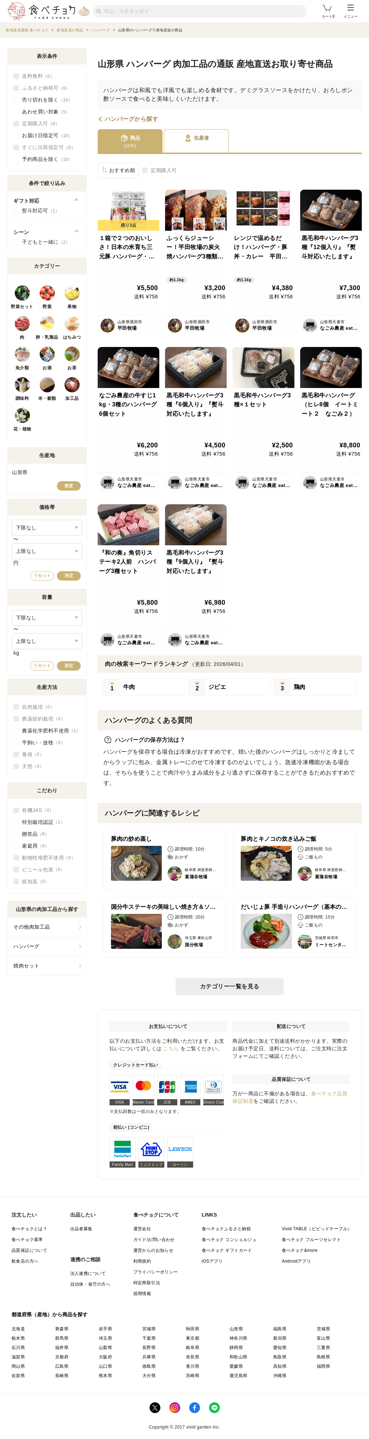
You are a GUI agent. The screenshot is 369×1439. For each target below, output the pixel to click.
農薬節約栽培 (43, 719)
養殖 (33, 754)
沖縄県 (279, 1375)
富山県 (323, 1338)
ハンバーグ (26, 946)
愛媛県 (236, 1366)
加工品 (72, 398)
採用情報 (142, 1293)
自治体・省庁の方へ (90, 1284)
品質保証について (29, 1250)
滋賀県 (18, 1356)
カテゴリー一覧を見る (229, 986)
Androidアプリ (296, 1261)
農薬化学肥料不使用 (51, 730)
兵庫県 (149, 1356)
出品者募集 (81, 1228)
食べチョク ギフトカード (227, 1250)
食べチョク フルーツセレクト (311, 1239)
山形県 (236, 1328)
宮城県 (149, 1328)
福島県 (279, 1328)
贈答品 (35, 834)
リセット (42, 575)
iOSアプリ (212, 1261)
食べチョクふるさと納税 (226, 1228)
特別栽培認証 (43, 822)
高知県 (279, 1366)
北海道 (18, 1328)
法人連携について (88, 1273)
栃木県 (18, 1338)
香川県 (192, 1366)
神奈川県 (239, 1338)
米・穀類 (47, 398)
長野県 (149, 1347)
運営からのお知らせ (153, 1250)
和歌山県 (239, 1356)
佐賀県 (18, 1375)
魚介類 (22, 367)
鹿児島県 (239, 1375)
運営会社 (142, 1228)
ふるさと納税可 (46, 88)
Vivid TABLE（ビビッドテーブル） (317, 1228)
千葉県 (149, 1338)
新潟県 (279, 1338)
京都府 (61, 1356)
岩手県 (105, 1328)
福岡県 (323, 1366)
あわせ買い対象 (46, 112)
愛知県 (279, 1347)
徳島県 (149, 1366)
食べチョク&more (299, 1250)
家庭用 (35, 846)
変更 (69, 485)
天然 (33, 766)
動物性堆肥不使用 (48, 857)
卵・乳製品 (47, 337)
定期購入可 (164, 170)
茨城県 (323, 1328)
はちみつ (72, 337)
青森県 (61, 1328)
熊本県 (105, 1375)
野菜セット (22, 306)
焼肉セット (26, 966)
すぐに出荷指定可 (48, 147)
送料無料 (38, 76)
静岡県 (236, 1347)
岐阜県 (192, 1347)
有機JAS (38, 810)
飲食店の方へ (25, 1261)
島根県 (323, 1356)
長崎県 (61, 1375)
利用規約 (142, 1261)
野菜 (47, 306)
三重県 (323, 1347)
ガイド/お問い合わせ (154, 1239)
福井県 (61, 1347)
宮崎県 (192, 1375)
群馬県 (61, 1338)
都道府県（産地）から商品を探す (50, 1314)
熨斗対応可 (41, 211)
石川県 (18, 1347)
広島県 (61, 1366)
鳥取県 (279, 1356)
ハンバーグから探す (132, 119)
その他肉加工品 (31, 927)
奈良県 (192, 1356)
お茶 (71, 367)
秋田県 (192, 1328)
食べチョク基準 (27, 1239)
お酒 (47, 367)
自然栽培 (38, 707)
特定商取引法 (146, 1282)
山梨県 (105, 1347)
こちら (171, 1048)
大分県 (149, 1375)
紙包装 (35, 881)
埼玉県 (105, 1338)
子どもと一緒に (46, 242)
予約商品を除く (47, 159)
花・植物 (22, 429)
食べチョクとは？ (29, 1228)
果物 (71, 306)
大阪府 (105, 1356)
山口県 (105, 1366)
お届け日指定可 (47, 135)
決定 (69, 575)
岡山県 (18, 1366)
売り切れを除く (47, 100)
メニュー (350, 11)
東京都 (192, 1338)
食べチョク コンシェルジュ (229, 1239)
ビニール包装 (43, 869)
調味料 (22, 398)
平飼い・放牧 (43, 742)
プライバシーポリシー (155, 1272)
